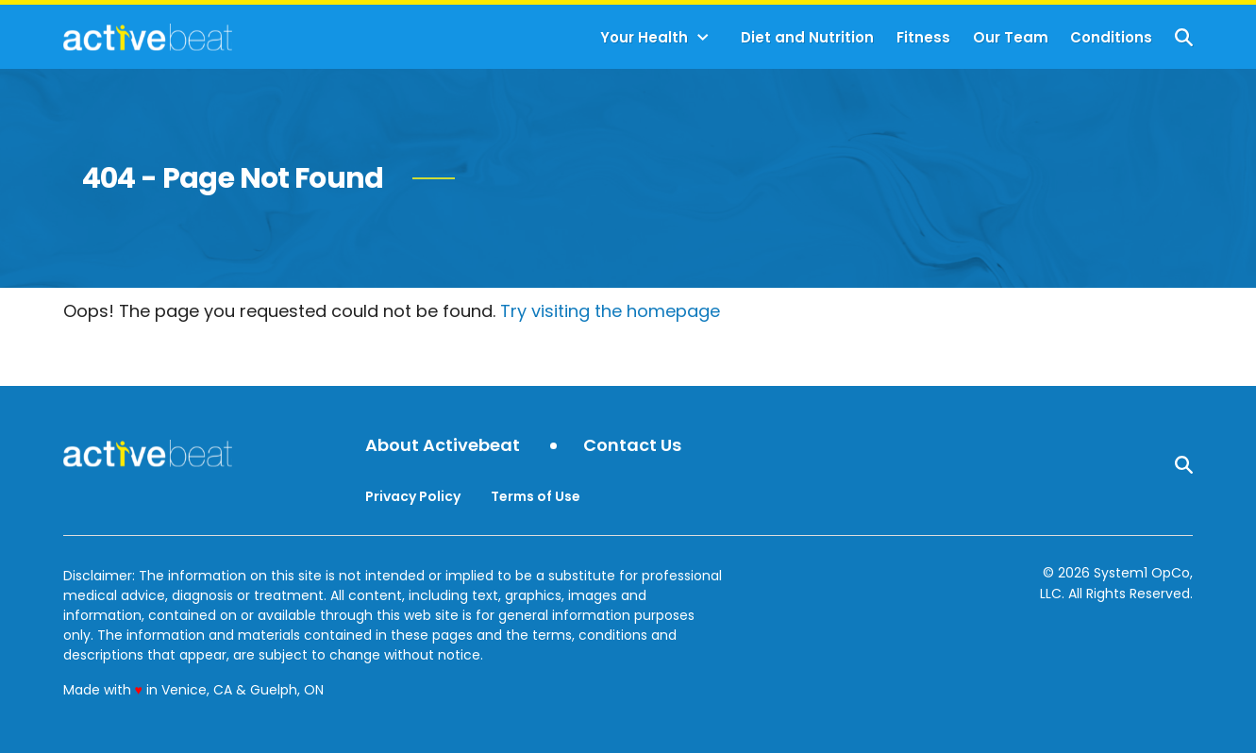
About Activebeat (442, 446)
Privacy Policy (413, 496)
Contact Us (632, 446)
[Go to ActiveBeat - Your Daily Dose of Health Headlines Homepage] (147, 37)
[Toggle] (703, 37)
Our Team (1010, 37)
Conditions (1111, 37)
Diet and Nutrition (807, 37)
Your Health (644, 37)
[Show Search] (1184, 37)
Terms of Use (535, 496)
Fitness (923, 37)
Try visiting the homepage (610, 311)
